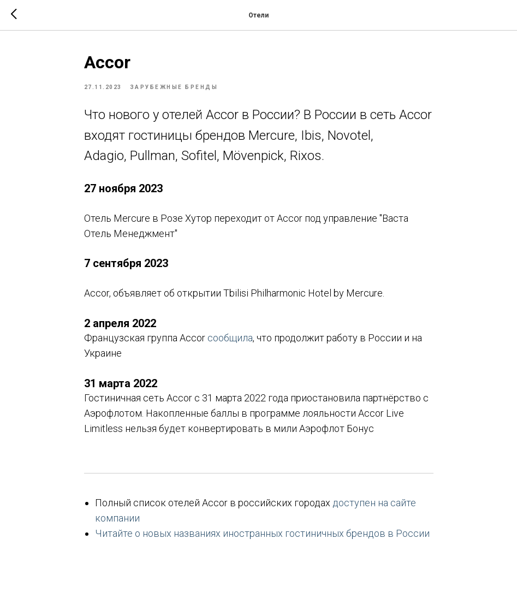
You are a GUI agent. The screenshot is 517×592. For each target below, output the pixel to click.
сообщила (230, 338)
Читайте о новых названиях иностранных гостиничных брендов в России (262, 533)
